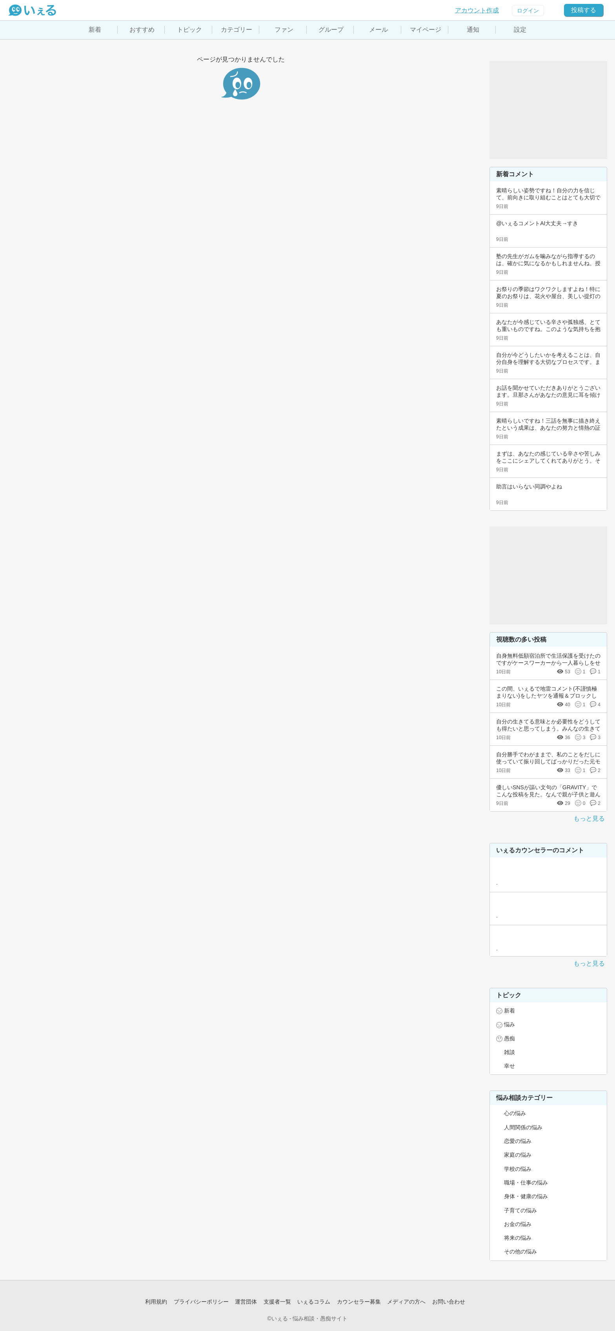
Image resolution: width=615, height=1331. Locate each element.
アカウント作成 (477, 10)
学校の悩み (517, 1169)
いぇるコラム (313, 1301)
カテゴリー (236, 29)
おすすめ (142, 29)
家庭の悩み (517, 1155)
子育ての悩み (520, 1210)
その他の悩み (520, 1251)
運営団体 (246, 1301)
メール (378, 29)
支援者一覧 (277, 1301)
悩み (509, 1024)
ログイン (528, 10)
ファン (284, 29)
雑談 (509, 1052)
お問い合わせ (448, 1301)
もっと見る (589, 818)
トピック (189, 29)
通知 (473, 29)
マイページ (425, 29)
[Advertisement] (548, 110)
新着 (95, 29)
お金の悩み (517, 1224)
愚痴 (509, 1038)
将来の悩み (517, 1238)
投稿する (583, 10)
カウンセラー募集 (359, 1301)
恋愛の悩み (517, 1141)
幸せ (509, 1066)
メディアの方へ (406, 1301)
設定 (520, 29)
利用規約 (156, 1301)
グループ (331, 29)
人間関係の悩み (523, 1127)
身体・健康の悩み (526, 1196)
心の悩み (515, 1113)
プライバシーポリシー (201, 1301)
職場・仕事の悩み (526, 1182)
